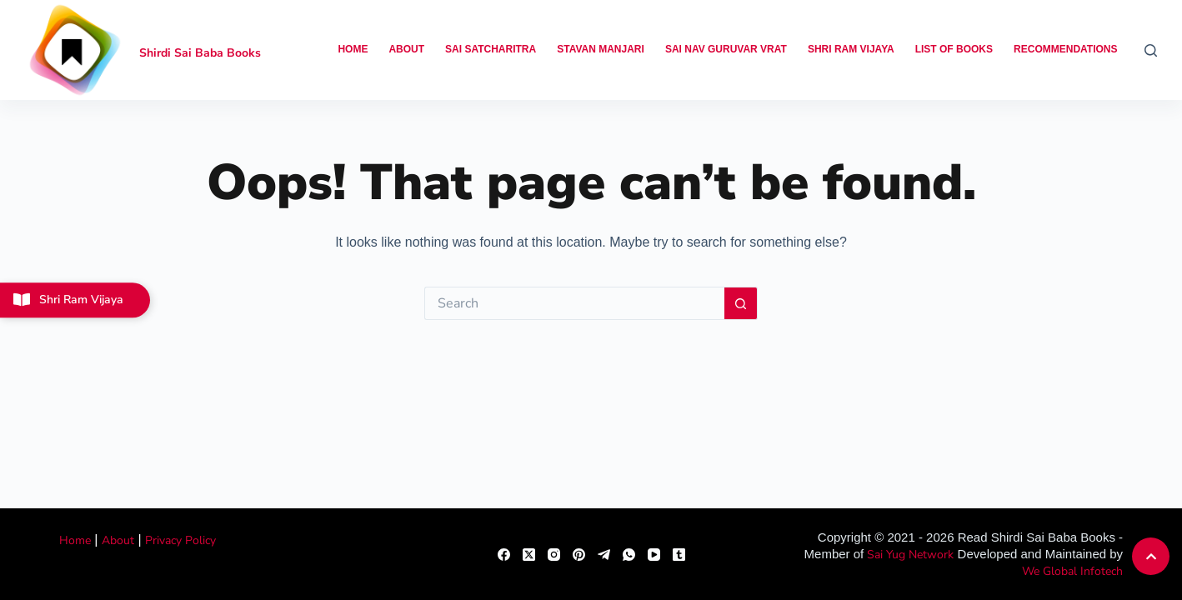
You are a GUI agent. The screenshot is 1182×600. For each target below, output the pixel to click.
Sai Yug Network (910, 554)
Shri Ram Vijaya (851, 49)
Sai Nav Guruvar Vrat (726, 49)
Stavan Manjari (600, 49)
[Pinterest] (579, 554)
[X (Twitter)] (529, 554)
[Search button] (741, 303)
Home (353, 49)
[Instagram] (554, 554)
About (406, 49)
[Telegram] (604, 554)
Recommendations (1065, 49)
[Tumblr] (679, 554)
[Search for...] (574, 303)
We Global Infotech (1072, 571)
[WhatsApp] (629, 554)
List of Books (954, 49)
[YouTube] (654, 554)
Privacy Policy (180, 540)
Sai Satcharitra (490, 49)
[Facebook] (504, 554)
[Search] (1150, 50)
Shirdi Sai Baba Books (200, 53)
